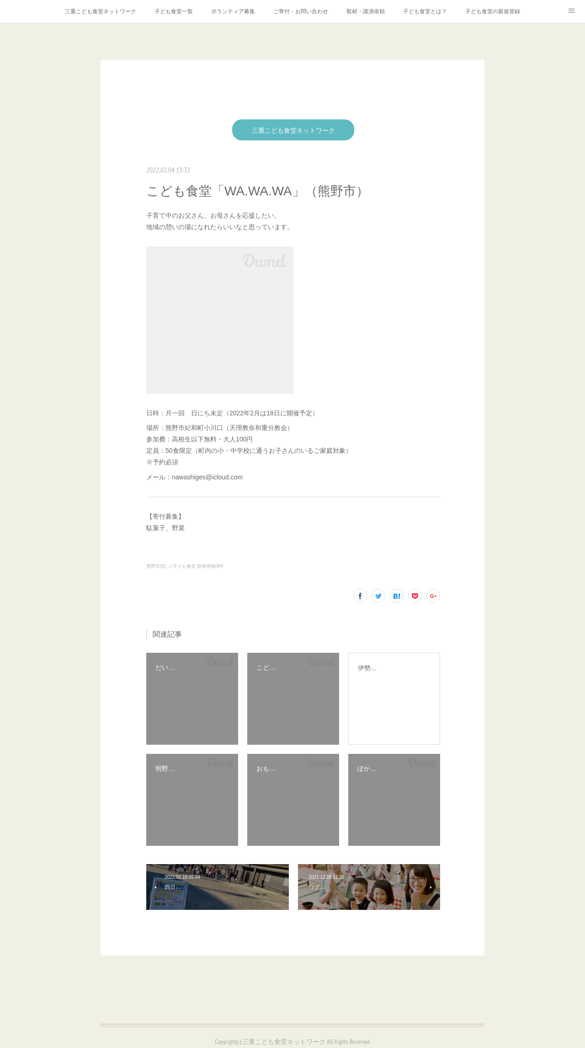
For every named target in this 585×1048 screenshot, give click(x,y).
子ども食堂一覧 (173, 11)
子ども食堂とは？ (425, 11)
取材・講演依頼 (365, 11)
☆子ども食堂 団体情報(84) (195, 566)
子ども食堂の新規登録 (492, 11)
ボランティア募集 (233, 11)
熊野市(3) (155, 566)
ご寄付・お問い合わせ (300, 11)
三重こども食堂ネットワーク (100, 11)
